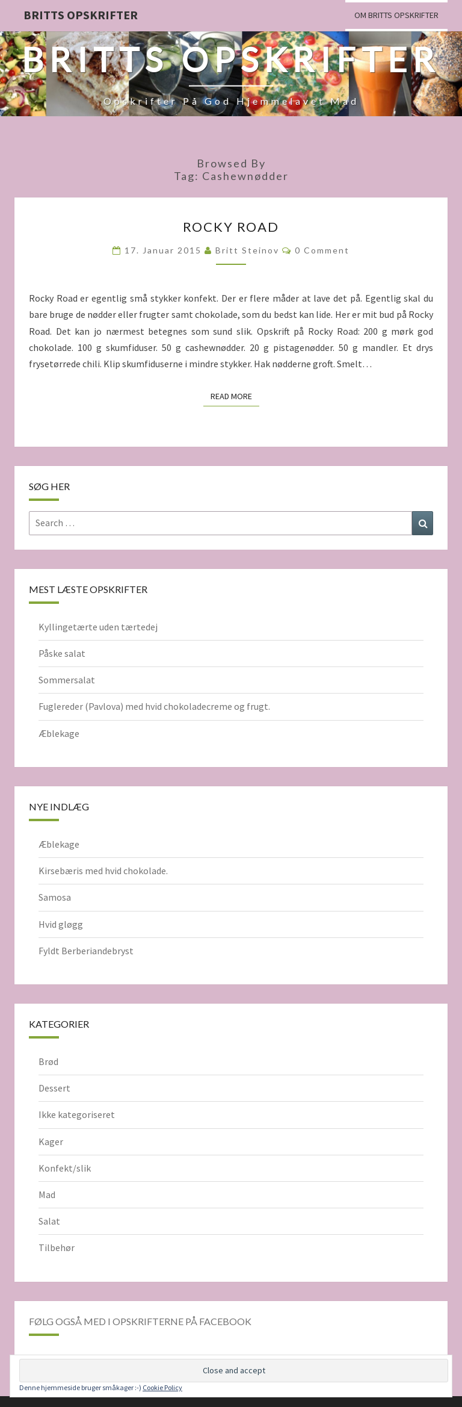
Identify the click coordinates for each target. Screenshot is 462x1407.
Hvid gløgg (60, 924)
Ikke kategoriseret (76, 1114)
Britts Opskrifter (80, 14)
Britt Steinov (247, 250)
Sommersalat (66, 680)
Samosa (54, 897)
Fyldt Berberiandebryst (86, 951)
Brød (48, 1061)
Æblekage (58, 733)
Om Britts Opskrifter (396, 15)
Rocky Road (231, 227)
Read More (235, 396)
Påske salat (61, 653)
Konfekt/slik (64, 1168)
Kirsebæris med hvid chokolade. (103, 871)
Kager (50, 1141)
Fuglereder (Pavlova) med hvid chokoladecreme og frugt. (154, 706)
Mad (46, 1194)
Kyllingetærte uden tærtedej (98, 627)
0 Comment (322, 250)
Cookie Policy (162, 1387)
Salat (49, 1221)
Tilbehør (56, 1247)
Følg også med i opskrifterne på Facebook (140, 1321)
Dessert (54, 1088)
